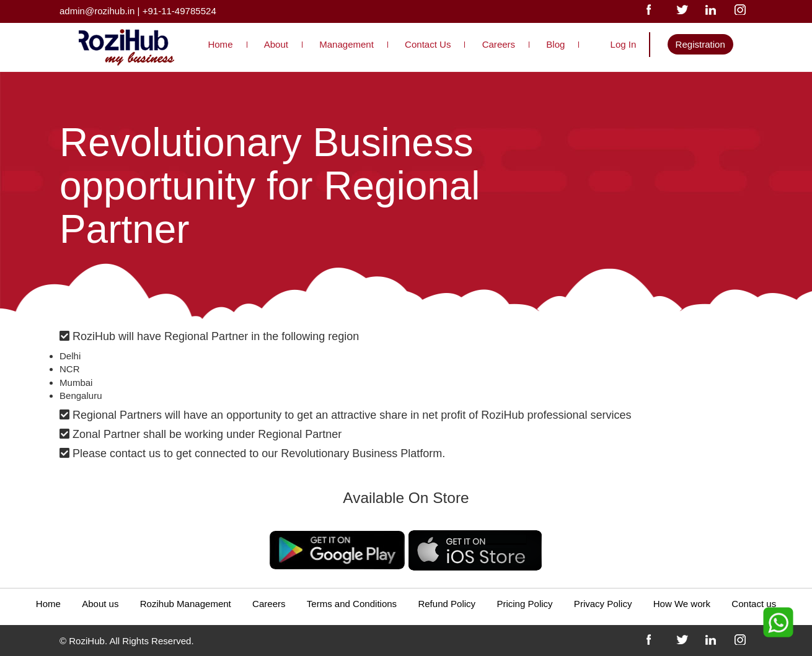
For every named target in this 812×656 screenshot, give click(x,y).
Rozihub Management (185, 603)
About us (100, 603)
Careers (498, 44)
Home (220, 44)
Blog (555, 44)
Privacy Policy (603, 603)
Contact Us (428, 44)
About (276, 44)
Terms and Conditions (352, 603)
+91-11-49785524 (179, 11)
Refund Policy (446, 603)
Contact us (753, 603)
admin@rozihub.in (97, 11)
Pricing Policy (524, 603)
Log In (624, 44)
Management (346, 44)
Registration (700, 44)
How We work (681, 603)
